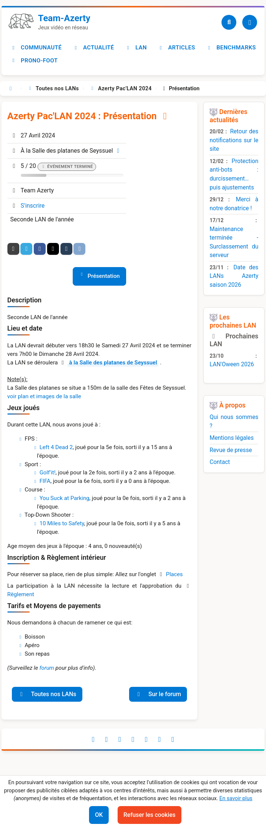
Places (174, 574)
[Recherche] (228, 22)
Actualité (93, 47)
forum (46, 668)
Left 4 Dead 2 (56, 447)
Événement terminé (70, 166)
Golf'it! (47, 472)
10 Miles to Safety (61, 523)
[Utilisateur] (249, 22)
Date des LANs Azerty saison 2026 (234, 276)
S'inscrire (33, 205)
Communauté (36, 47)
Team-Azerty (64, 18)
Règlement (20, 594)
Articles (176, 47)
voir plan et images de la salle (44, 396)
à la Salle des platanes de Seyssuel (113, 362)
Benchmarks (231, 47)
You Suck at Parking (64, 498)
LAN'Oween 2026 (232, 364)
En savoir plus (235, 798)
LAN (136, 47)
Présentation (104, 276)
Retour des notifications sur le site (234, 140)
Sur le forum (158, 694)
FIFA (44, 481)
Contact (220, 461)
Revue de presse (231, 450)
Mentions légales (232, 437)
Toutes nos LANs (47, 694)
